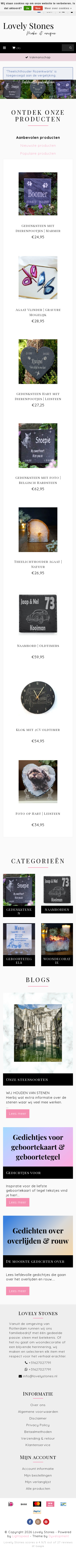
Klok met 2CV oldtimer (38, 729)
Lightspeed (20, 1536)
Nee (38, 8)
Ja (27, 8)
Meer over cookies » (58, 8)
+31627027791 (40, 1363)
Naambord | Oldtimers (38, 645)
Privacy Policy (38, 1425)
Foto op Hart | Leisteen (38, 813)
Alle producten (38, 1488)
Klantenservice (38, 1445)
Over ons (38, 1405)
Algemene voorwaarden (38, 1412)
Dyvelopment (59, 1536)
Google (40, 1546)
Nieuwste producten (38, 145)
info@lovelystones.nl (40, 1376)
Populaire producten (38, 153)
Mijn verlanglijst (38, 1482)
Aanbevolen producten (38, 137)
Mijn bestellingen (38, 1475)
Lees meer (17, 1114)
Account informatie (38, 1469)
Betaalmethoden (38, 1432)
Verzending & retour (38, 1438)
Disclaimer (38, 1418)
